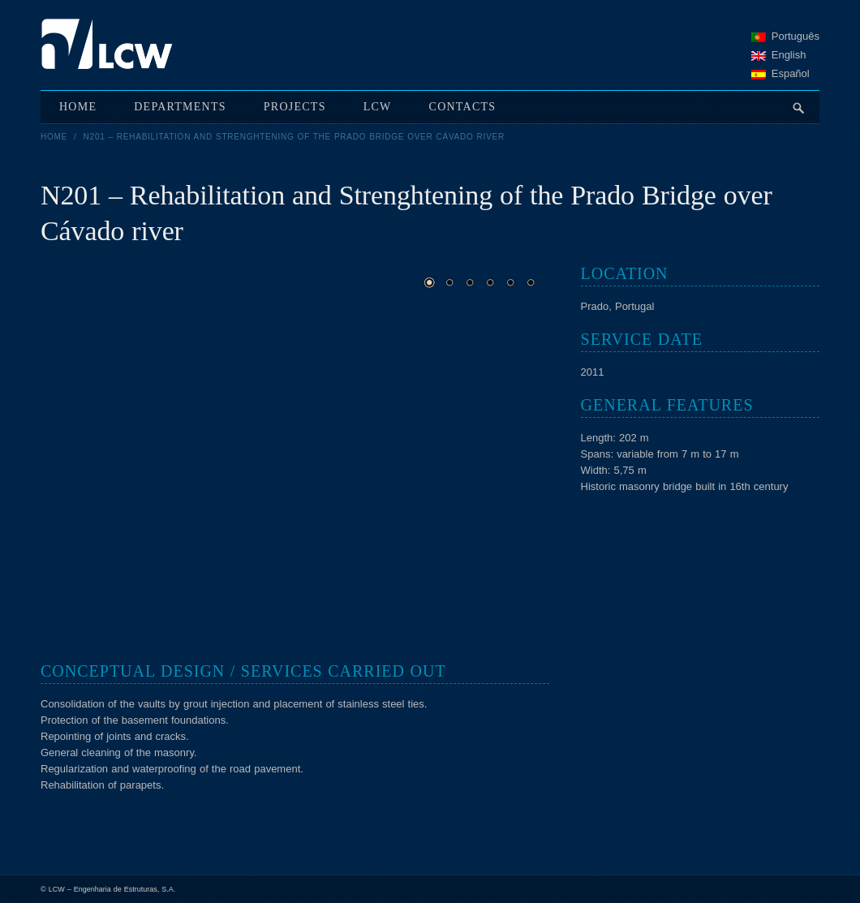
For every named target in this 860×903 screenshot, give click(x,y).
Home (54, 136)
